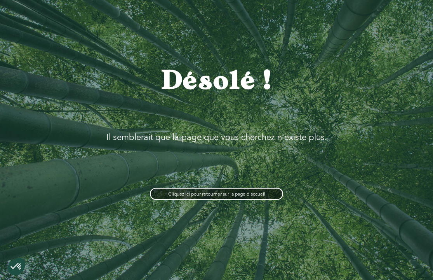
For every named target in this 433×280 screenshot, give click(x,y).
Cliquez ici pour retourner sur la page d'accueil (216, 194)
